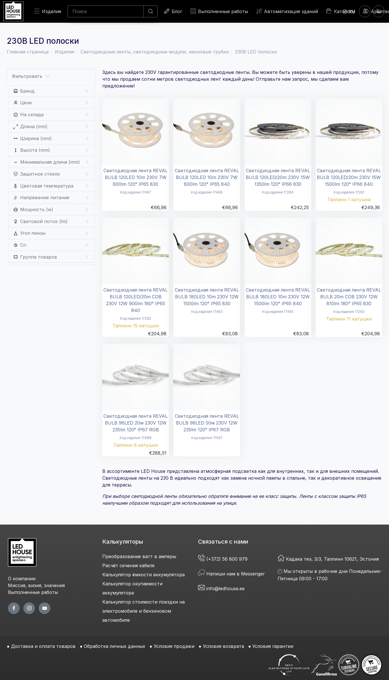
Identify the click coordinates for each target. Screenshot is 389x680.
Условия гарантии (272, 646)
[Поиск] (106, 11)
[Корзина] (378, 11)
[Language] (349, 11)
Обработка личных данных (114, 646)
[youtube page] (44, 608)
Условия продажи (174, 646)
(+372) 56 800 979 (223, 559)
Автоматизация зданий (287, 11)
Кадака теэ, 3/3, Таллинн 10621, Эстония (328, 559)
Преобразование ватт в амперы (139, 556)
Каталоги (340, 11)
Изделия (47, 11)
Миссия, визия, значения (36, 585)
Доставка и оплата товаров (43, 646)
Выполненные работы (219, 11)
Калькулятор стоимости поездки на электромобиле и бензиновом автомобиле (143, 611)
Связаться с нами (223, 541)
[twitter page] (29, 608)
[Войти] (365, 11)
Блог (173, 11)
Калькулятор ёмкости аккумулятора (143, 574)
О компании (22, 578)
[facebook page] (14, 608)
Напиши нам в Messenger (231, 574)
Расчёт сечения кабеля (128, 565)
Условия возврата (223, 646)
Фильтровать (30, 76)
